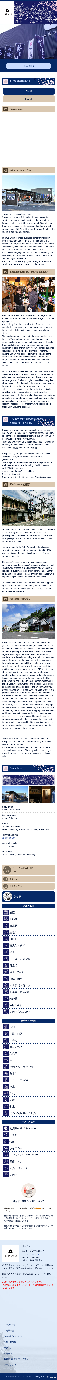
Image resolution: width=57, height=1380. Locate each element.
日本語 (29, 91)
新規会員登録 (15, 886)
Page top (51, 1377)
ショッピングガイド (13, 1336)
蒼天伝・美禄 (14, 945)
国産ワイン (13, 1161)
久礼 (9, 1093)
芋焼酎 (10, 1134)
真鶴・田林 (13, 978)
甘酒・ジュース (15, 1168)
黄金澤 (10, 965)
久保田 (10, 1053)
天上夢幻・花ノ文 (16, 985)
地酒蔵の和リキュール (19, 1128)
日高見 (10, 925)
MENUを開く (28, 66)
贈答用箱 (37, 1208)
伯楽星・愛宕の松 (16, 991)
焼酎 (9, 1141)
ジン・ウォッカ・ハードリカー (20, 1154)
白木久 (10, 1073)
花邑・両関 (13, 1033)
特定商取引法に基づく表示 (16, 1359)
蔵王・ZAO (13, 971)
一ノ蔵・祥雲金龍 (16, 958)
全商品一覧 (9, 1330)
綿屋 (9, 952)
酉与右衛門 (13, 1046)
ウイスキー (13, 1148)
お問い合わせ (10, 1365)
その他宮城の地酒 (16, 1011)
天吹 (9, 1099)
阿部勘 (10, 918)
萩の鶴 (10, 998)
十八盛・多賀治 (15, 1079)
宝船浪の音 (13, 1005)
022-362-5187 (8, 838)
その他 (10, 1174)
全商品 (17, 896)
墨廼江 (10, 932)
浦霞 (9, 912)
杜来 (9, 1086)
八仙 (9, 1026)
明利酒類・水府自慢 (18, 1066)
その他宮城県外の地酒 (19, 1113)
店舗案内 (8, 1353)
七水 (9, 1106)
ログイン (13, 879)
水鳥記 (10, 938)
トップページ (10, 1325)
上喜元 (10, 1040)
